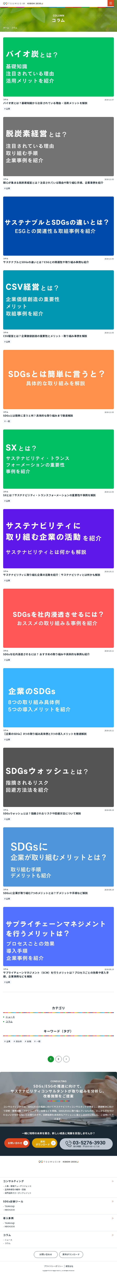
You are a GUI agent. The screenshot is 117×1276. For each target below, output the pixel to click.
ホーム (6, 27)
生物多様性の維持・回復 (15, 1189)
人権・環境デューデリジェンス (17, 1186)
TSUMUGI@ (9, 1206)
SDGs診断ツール (13, 1201)
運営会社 (69, 1266)
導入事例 (8, 1218)
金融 (29, 1041)
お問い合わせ (45, 1254)
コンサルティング (13, 1181)
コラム (14, 27)
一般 (38, 1041)
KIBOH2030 (9, 1209)
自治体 (18, 1041)
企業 (8, 1041)
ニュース (8, 1239)
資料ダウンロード (71, 1254)
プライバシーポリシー (53, 1266)
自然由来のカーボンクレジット (17, 1192)
